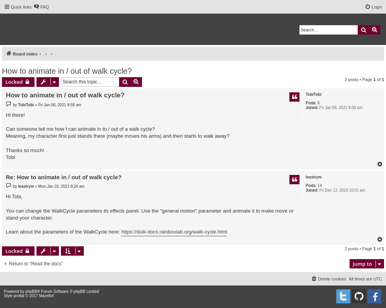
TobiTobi (314, 94)
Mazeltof (46, 296)
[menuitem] (41, 7)
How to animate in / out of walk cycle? (67, 71)
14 (320, 185)
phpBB (31, 291)
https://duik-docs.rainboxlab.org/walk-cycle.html (174, 232)
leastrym (314, 177)
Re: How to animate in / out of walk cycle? (63, 177)
